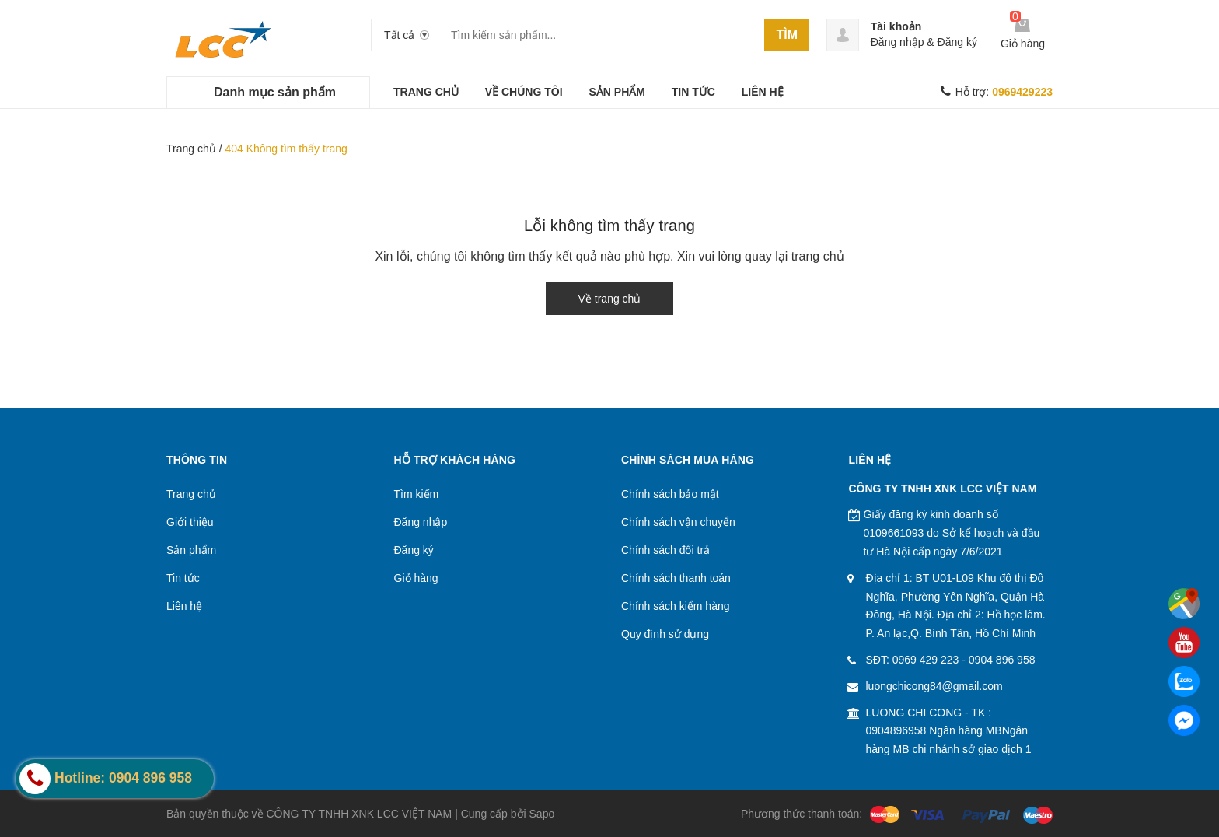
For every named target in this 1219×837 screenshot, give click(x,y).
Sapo (542, 813)
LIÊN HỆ (763, 92)
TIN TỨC (693, 92)
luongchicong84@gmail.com (934, 686)
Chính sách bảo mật (670, 494)
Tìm (787, 34)
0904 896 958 (1002, 659)
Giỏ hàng (416, 578)
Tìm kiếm (416, 494)
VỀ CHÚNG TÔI (524, 92)
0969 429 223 (925, 659)
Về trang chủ (609, 298)
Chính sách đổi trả (665, 550)
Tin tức (183, 578)
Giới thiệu (190, 522)
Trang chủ (191, 148)
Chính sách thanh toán (676, 578)
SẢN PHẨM (616, 92)
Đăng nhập (897, 42)
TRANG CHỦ (426, 92)
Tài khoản (896, 26)
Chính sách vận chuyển (678, 522)
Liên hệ (184, 606)
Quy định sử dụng (665, 634)
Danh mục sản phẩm (275, 92)
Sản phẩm (191, 550)
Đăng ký (957, 42)
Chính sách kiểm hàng (675, 606)
